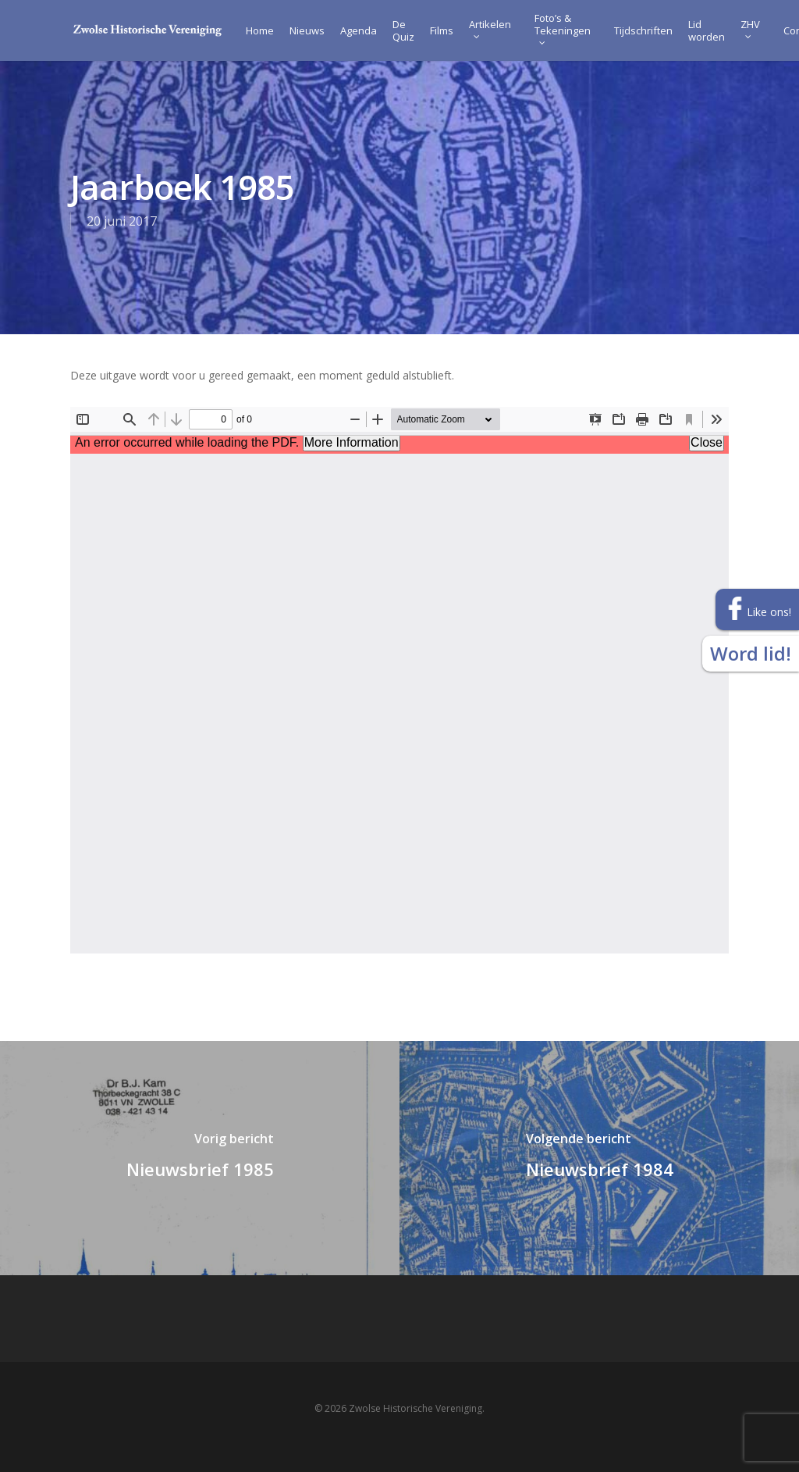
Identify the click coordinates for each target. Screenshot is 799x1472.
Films (441, 30)
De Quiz (403, 30)
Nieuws (307, 30)
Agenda (358, 30)
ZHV (750, 28)
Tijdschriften (643, 30)
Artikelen (490, 28)
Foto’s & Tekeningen (562, 28)
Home (260, 30)
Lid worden (706, 30)
